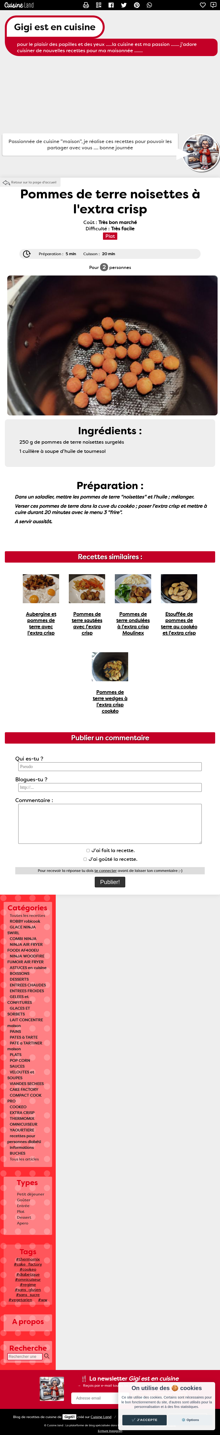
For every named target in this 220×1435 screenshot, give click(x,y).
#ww (42, 1299)
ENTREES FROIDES (27, 990)
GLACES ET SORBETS (18, 1011)
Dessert (24, 1217)
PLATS (15, 1054)
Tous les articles (24, 1159)
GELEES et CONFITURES (19, 999)
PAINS (15, 1031)
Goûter (23, 1200)
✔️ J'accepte (145, 1420)
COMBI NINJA (23, 938)
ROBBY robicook (25, 921)
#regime (28, 1284)
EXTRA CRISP (22, 1112)
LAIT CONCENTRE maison (25, 1022)
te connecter (105, 870)
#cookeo (28, 1269)
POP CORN (20, 1060)
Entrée (23, 1205)
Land (101, 1417)
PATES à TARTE (24, 1037)
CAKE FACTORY (24, 1089)
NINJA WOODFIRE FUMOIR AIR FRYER (25, 959)
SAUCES (17, 1066)
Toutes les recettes (27, 915)
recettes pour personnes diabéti (24, 1138)
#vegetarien (20, 1299)
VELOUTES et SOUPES (20, 1075)
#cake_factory (28, 1264)
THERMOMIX (22, 1118)
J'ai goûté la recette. (110, 859)
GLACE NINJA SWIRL (21, 930)
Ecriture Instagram (110, 1431)
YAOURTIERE (22, 1130)
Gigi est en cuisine (54, 27)
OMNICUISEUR (23, 1124)
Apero (22, 1223)
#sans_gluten (28, 1289)
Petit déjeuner (30, 1194)
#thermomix (28, 1259)
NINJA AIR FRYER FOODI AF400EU (25, 947)
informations (22, 1147)
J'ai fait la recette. (110, 850)
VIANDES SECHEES (27, 1083)
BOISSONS (19, 973)
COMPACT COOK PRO (24, 1098)
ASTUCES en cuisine (28, 967)
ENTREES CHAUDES (28, 985)
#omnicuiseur (28, 1279)
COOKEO (18, 1106)
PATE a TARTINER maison (24, 1046)
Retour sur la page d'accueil (33, 182)
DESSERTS (19, 979)
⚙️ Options (190, 1420)
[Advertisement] (110, 95)
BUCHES (17, 1153)
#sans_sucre (28, 1294)
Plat (20, 1211)
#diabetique (28, 1274)
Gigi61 (69, 1417)
